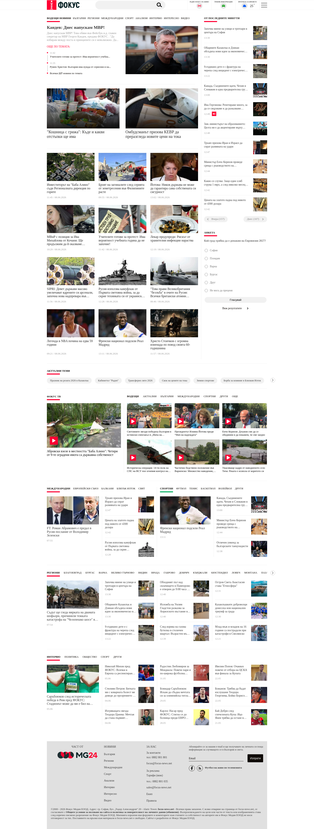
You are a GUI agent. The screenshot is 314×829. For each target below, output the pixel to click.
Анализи (141, 18)
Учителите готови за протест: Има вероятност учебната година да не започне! (122, 240)
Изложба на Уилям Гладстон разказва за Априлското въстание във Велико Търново (175, 608)
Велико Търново (122, 572)
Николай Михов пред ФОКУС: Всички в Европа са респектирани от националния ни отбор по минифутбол (120, 670)
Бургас (90, 572)
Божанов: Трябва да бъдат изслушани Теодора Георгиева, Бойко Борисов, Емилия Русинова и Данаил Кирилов (231, 692)
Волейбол (225, 488)
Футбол (181, 488)
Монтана (250, 572)
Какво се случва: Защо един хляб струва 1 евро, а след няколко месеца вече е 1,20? (225, 183)
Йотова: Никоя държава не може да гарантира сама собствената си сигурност (173, 188)
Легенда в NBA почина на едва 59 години (70, 342)
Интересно (171, 18)
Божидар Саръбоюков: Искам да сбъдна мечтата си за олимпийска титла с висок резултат (175, 692)
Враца (155, 572)
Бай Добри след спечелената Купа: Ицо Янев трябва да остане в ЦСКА (229, 714)
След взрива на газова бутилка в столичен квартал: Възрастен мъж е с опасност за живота (175, 630)
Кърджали (200, 572)
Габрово (169, 572)
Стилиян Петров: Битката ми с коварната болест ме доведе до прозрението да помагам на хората (120, 692)
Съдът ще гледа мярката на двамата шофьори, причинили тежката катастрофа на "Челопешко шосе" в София (71, 616)
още (235, 396)
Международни (112, 18)
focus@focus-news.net (159, 763)
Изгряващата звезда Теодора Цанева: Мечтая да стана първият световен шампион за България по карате (119, 714)
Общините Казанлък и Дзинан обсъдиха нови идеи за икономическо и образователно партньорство (225, 49)
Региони (93, 18)
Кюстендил (219, 572)
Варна (103, 572)
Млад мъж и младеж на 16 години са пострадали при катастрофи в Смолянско (230, 630)
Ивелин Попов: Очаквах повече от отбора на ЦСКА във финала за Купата (231, 670)
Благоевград (72, 572)
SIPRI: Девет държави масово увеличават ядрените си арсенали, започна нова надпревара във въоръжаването (70, 293)
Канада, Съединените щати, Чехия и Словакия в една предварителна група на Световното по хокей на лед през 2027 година (226, 87)
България (79, 18)
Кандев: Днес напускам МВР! (76, 27)
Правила (151, 800)
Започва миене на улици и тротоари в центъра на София (225, 30)
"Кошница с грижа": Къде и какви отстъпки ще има (76, 134)
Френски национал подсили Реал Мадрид (121, 342)
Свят (141, 488)
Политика (71, 656)
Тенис (193, 488)
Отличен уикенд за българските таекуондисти (232, 544)
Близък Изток (126, 488)
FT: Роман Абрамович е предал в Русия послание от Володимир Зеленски (69, 531)
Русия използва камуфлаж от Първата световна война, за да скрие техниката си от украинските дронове (122, 293)
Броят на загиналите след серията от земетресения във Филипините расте (121, 188)
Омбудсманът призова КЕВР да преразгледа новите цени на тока (153, 134)
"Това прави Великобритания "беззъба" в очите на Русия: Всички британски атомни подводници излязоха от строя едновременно (170, 293)
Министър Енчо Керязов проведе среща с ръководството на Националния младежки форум (223, 164)
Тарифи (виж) (154, 775)
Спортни (210, 396)
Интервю (155, 18)
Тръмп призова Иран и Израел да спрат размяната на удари (223, 144)
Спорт (129, 18)
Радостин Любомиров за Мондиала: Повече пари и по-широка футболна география (175, 670)
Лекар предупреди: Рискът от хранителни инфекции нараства (171, 238)
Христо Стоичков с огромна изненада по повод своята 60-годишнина (170, 344)
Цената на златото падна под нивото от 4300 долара (225, 202)
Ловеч (236, 572)
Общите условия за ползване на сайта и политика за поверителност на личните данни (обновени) (122, 812)
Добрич (184, 572)
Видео (185, 18)
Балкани (107, 488)
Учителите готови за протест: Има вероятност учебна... (80, 56)
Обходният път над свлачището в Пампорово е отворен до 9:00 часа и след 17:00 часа (175, 586)
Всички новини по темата (66, 73)
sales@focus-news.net (158, 787)
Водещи (133, 396)
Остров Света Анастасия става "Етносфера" (230, 584)
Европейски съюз (86, 488)
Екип (149, 794)
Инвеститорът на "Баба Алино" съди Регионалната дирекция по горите (68, 188)
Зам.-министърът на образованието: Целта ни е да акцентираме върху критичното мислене (225, 125)
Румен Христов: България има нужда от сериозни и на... (80, 67)
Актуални (150, 396)
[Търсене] (123, 4)
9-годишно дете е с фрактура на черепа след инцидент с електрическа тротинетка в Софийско (226, 68)
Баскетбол (208, 488)
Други (224, 396)
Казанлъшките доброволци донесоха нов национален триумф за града (231, 608)
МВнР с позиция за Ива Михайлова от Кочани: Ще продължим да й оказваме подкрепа (65, 241)
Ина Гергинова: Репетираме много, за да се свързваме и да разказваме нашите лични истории (225, 106)
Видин (142, 572)
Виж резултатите (235, 308)
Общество (90, 656)
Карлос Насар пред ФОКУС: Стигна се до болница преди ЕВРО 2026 (173, 714)
